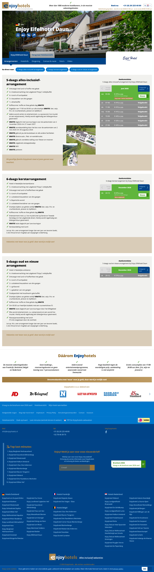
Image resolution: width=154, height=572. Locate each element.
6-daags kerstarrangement (57, 69)
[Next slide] (147, 34)
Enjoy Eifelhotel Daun (19, 55)
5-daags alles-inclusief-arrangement (30, 69)
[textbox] (147, 5)
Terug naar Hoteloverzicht (42, 55)
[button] (144, 88)
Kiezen (142, 96)
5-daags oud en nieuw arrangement (84, 69)
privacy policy (118, 569)
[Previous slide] (6, 34)
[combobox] (147, 5)
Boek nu (126, 5)
